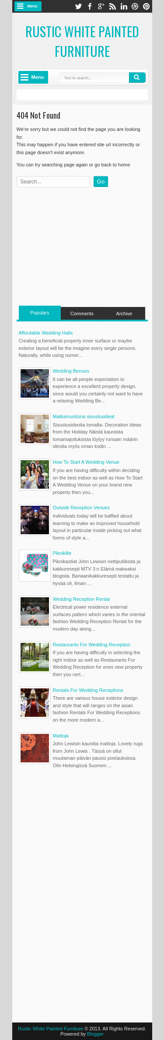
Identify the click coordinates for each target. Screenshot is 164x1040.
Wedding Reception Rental (81, 599)
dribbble (135, 6)
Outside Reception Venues (81, 507)
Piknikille (62, 553)
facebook (89, 6)
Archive (124, 313)
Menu (33, 6)
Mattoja (61, 735)
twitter (78, 6)
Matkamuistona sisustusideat (84, 416)
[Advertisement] (82, 244)
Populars (39, 312)
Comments (82, 313)
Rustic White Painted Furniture (82, 41)
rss (112, 6)
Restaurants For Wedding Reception (92, 644)
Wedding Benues (71, 371)
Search (137, 77)
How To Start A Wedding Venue (86, 462)
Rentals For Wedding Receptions (88, 690)
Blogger (95, 1033)
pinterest (146, 6)
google (101, 6)
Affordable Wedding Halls (46, 332)
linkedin (123, 6)
